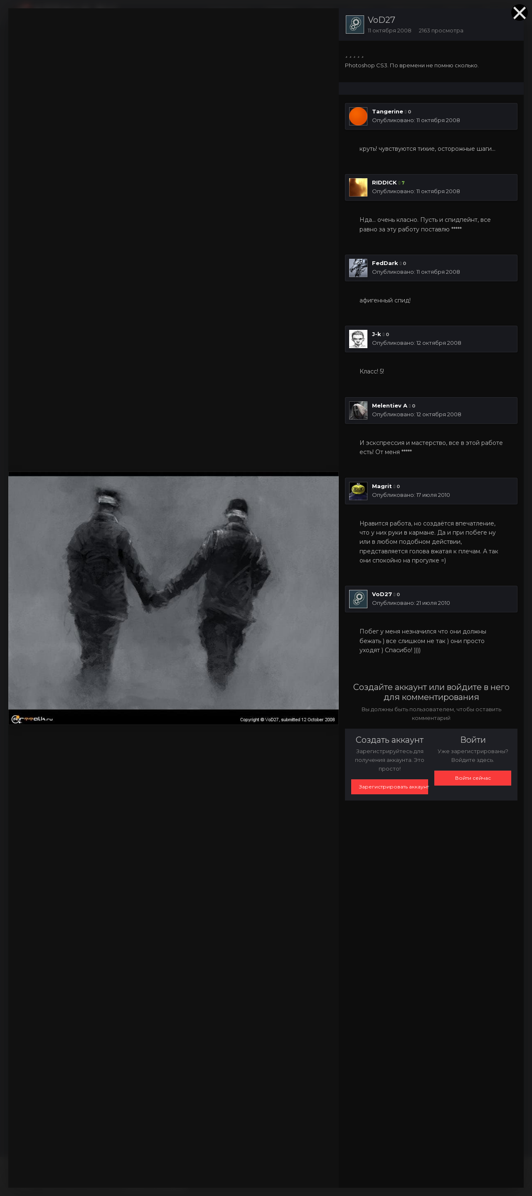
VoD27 (381, 20)
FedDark (385, 263)
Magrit (382, 486)
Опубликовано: (416, 120)
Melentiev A (389, 405)
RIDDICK (384, 182)
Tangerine (387, 111)
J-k (376, 334)
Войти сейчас (473, 778)
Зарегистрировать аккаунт (393, 786)
